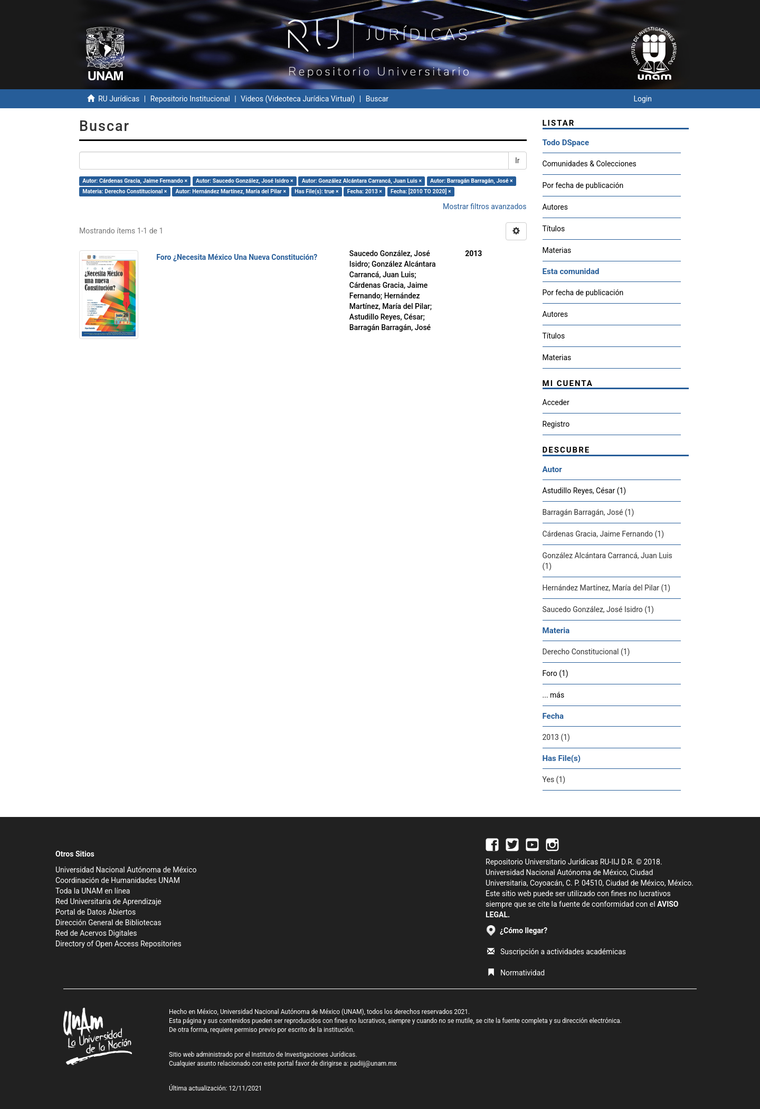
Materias (557, 250)
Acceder (556, 402)
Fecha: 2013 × (364, 191)
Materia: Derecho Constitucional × (124, 191)
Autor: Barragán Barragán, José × (471, 180)
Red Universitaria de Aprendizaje (108, 901)
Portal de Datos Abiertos (95, 912)
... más (554, 695)
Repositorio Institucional (190, 99)
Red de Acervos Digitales (96, 933)
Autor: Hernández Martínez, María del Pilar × (231, 191)
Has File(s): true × (316, 191)
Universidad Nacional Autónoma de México (126, 870)
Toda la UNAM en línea (92, 891)
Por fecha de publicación (583, 185)
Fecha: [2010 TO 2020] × (421, 191)
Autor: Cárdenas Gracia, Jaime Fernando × (134, 180)
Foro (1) (555, 673)
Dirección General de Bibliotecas (108, 922)
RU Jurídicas (118, 99)
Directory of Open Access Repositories (118, 943)
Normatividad (516, 973)
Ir (517, 160)
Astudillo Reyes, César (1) (584, 490)
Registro (556, 424)
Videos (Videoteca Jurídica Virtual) (298, 99)
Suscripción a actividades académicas (556, 951)
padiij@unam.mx (373, 1063)
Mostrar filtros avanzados (485, 206)
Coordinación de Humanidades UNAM (117, 880)
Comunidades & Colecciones (589, 163)
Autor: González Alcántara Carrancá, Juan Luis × (362, 180)
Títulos (554, 228)
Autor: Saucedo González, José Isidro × (244, 180)
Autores (555, 207)
